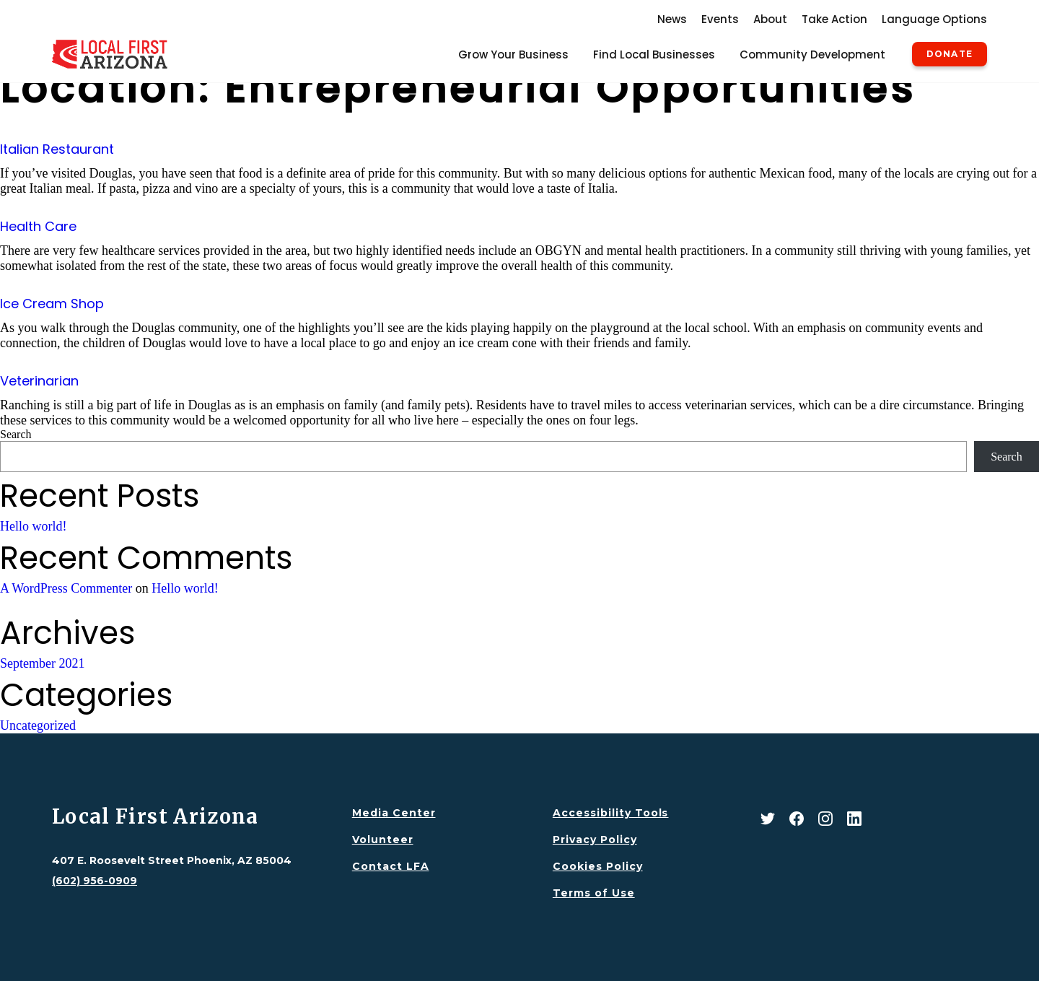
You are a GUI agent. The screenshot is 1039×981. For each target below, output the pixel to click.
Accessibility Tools (611, 812)
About (770, 19)
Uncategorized (38, 725)
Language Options (934, 19)
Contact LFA (390, 866)
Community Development (812, 54)
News (672, 19)
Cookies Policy (598, 866)
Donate (949, 54)
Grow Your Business (513, 54)
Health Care (38, 226)
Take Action (834, 19)
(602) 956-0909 (94, 880)
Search (16, 434)
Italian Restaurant (57, 149)
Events (720, 19)
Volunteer (382, 839)
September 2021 (42, 663)
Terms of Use (594, 892)
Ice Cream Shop (52, 304)
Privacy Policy (595, 839)
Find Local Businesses (654, 54)
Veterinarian (39, 381)
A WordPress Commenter (66, 588)
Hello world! (33, 526)
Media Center (394, 812)
